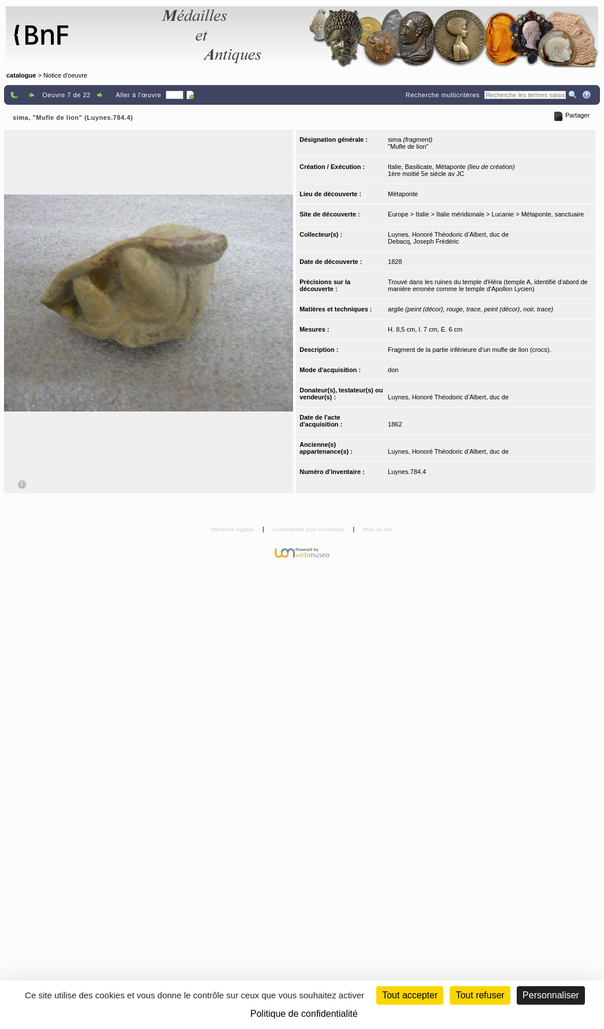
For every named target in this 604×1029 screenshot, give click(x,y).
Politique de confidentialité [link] (304, 1014)
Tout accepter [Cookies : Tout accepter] (410, 995)
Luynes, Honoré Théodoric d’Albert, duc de (448, 234)
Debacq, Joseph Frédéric (423, 241)
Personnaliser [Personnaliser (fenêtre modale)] (551, 995)
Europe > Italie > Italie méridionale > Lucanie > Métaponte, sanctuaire (486, 214)
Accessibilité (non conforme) (309, 529)
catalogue (21, 75)
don (393, 369)
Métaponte (403, 193)
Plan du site (378, 529)
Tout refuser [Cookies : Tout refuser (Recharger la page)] (479, 995)
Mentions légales (233, 529)
